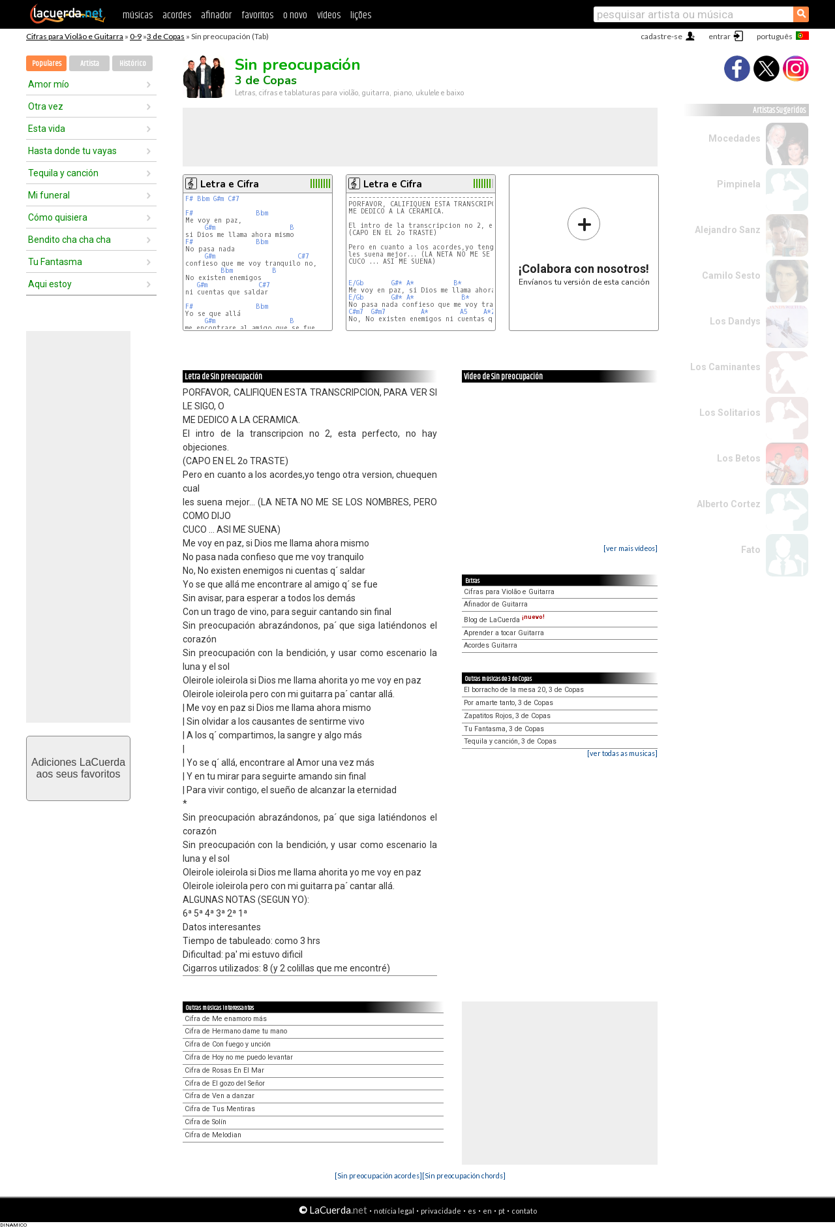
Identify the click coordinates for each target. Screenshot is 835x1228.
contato (524, 1210)
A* (410, 283)
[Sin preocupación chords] (464, 1175)
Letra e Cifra (229, 184)
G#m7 (378, 311)
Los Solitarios (730, 412)
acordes (176, 15)
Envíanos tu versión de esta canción (584, 246)
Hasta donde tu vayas (72, 151)
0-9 (136, 36)
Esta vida (46, 128)
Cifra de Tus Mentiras (220, 1109)
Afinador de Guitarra (496, 604)
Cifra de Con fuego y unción (228, 1044)
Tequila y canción (63, 173)
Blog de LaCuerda (504, 620)
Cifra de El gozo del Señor (225, 1083)
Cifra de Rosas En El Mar (224, 1070)
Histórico (132, 63)
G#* (396, 283)
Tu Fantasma (55, 262)
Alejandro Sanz (728, 230)
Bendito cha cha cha (69, 239)
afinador (216, 15)
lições (360, 15)
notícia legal (394, 1210)
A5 (464, 311)
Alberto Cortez (729, 504)
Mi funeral (49, 195)
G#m (218, 199)
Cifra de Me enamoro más (226, 1019)
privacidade (441, 1210)
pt (501, 1210)
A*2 (489, 311)
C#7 (233, 199)
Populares (46, 63)
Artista (89, 63)
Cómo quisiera (57, 217)
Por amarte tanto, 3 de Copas (508, 703)
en (487, 1210)
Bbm (203, 199)
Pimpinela (739, 184)
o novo (295, 15)
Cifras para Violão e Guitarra (74, 36)
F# (189, 199)
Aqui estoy (50, 284)
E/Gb (356, 283)
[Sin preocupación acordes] (378, 1175)
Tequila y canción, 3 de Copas (510, 741)
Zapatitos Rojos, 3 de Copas (507, 716)
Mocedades (734, 138)
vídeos (329, 15)
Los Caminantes (725, 367)
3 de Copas (166, 36)
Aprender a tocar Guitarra (504, 633)
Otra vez (45, 106)
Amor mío (48, 84)
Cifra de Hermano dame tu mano (236, 1031)
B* (457, 283)
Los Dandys (735, 321)
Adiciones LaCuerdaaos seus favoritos (78, 768)
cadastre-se (661, 36)
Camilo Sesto (731, 275)
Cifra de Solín (205, 1122)
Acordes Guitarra (490, 645)
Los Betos (739, 458)
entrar (719, 36)
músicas (138, 15)
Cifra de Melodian (213, 1135)
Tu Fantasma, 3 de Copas (504, 729)
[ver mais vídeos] (630, 548)
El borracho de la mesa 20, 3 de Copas (524, 689)
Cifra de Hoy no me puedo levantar (239, 1057)
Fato (751, 549)
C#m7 (355, 311)
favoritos (257, 15)
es (472, 1210)
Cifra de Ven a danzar (219, 1096)
